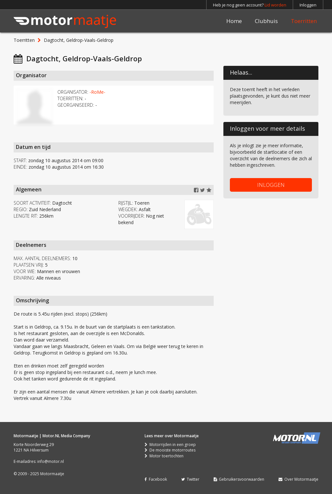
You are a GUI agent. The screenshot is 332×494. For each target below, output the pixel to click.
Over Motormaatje (298, 479)
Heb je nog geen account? (249, 5)
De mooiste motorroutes (170, 450)
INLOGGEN (271, 184)
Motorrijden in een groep (170, 444)
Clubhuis (266, 21)
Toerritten (304, 21)
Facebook (156, 479)
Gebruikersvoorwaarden (239, 479)
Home (234, 21)
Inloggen (308, 5)
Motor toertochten (164, 456)
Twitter (190, 479)
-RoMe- (97, 92)
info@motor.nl (50, 461)
